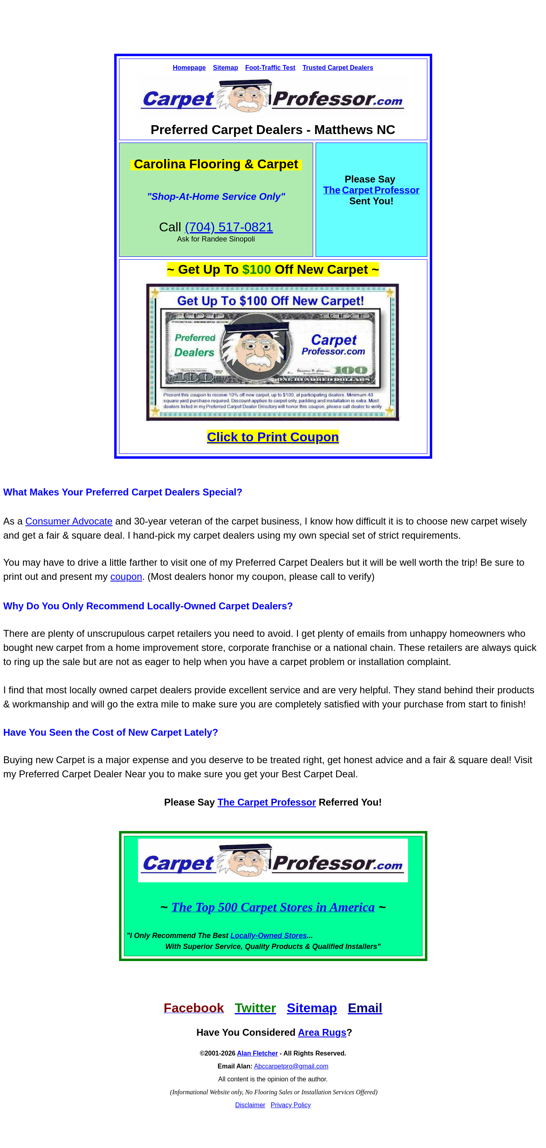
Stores (295, 936)
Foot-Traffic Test (270, 67)
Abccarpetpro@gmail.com (291, 1066)
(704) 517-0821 (229, 227)
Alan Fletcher (257, 1053)
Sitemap (225, 67)
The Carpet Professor (267, 802)
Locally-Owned (257, 936)
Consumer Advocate (69, 521)
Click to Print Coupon (273, 437)
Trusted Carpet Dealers (338, 67)
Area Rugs (322, 1032)
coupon (126, 576)
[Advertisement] (273, 20)
